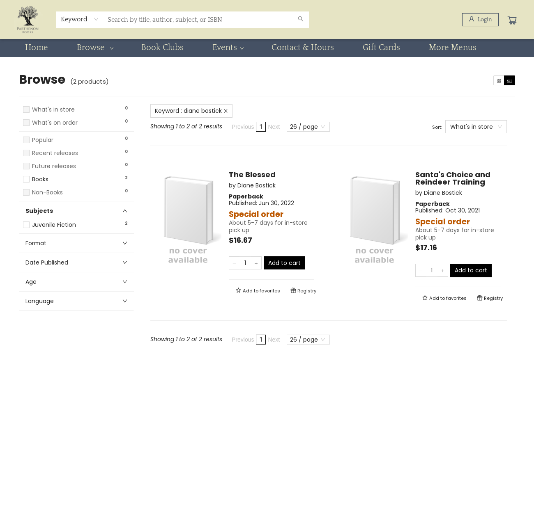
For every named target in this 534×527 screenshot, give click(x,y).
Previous (243, 126)
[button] (76, 130)
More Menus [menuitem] (452, 47)
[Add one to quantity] (256, 262)
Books (40, 179)
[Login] (480, 19)
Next (274, 126)
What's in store (53, 109)
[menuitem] (36, 47)
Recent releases (55, 153)
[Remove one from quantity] (234, 262)
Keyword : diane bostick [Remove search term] (191, 111)
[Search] (300, 19)
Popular (42, 140)
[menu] (267, 47)
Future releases (54, 166)
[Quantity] (245, 262)
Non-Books (47, 192)
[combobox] (80, 19)
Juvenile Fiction (54, 225)
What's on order (55, 123)
